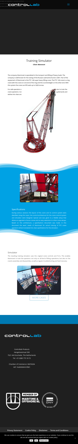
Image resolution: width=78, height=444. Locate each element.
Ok (31, 440)
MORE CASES (39, 297)
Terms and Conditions (59, 430)
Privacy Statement (14, 430)
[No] (75, 438)
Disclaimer (43, 430)
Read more (44, 440)
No (36, 440)
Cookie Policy (30, 430)
